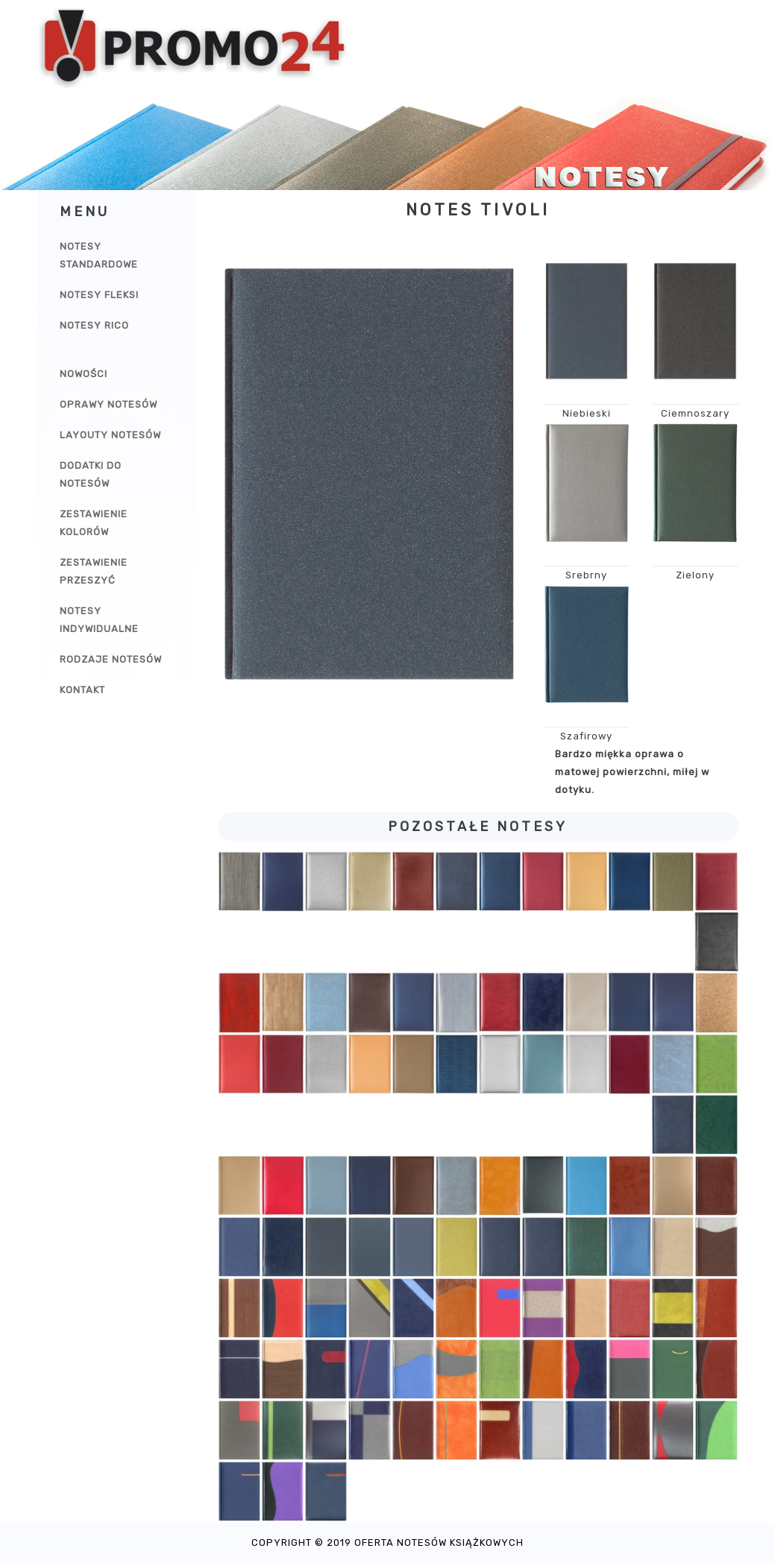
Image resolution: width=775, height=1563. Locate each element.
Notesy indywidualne (99, 619)
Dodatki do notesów (91, 474)
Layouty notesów (110, 435)
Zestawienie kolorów (94, 522)
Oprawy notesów (108, 404)
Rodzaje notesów (111, 659)
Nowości (83, 373)
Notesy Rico (94, 325)
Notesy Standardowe (99, 255)
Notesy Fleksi (99, 294)
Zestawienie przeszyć (94, 571)
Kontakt (82, 689)
